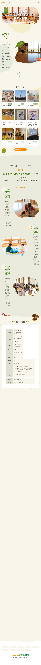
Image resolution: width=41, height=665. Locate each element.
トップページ (5, 647)
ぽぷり (28, 647)
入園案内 (35, 647)
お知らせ (20, 650)
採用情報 (5, 650)
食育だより (28, 650)
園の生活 (13, 647)
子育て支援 (20, 647)
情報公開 (13, 650)
